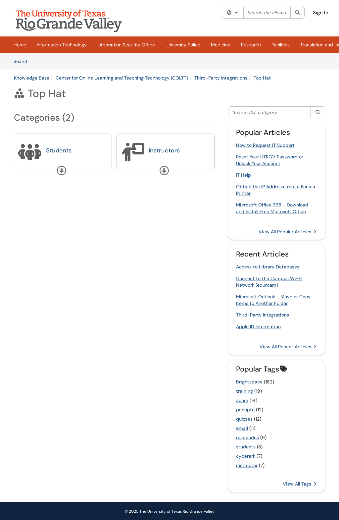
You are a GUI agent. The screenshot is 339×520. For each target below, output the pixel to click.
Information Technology (62, 45)
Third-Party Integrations (220, 78)
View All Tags (299, 484)
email (242, 428)
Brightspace (249, 382)
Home (20, 45)
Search (23, 61)
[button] (62, 171)
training (244, 391)
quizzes (244, 419)
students (246, 447)
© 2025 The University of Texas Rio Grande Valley (170, 511)
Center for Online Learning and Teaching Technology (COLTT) (122, 78)
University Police (183, 45)
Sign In (320, 12)
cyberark (245, 456)
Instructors (164, 150)
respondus (247, 437)
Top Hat (262, 78)
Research (251, 45)
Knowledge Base (31, 78)
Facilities (280, 45)
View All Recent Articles (288, 347)
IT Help (243, 175)
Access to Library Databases (267, 267)
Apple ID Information (258, 326)
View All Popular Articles (287, 232)
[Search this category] (269, 112)
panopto (245, 410)
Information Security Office (126, 45)
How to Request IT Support (265, 145)
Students (59, 150)
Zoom (242, 400)
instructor (247, 465)
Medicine (220, 45)
